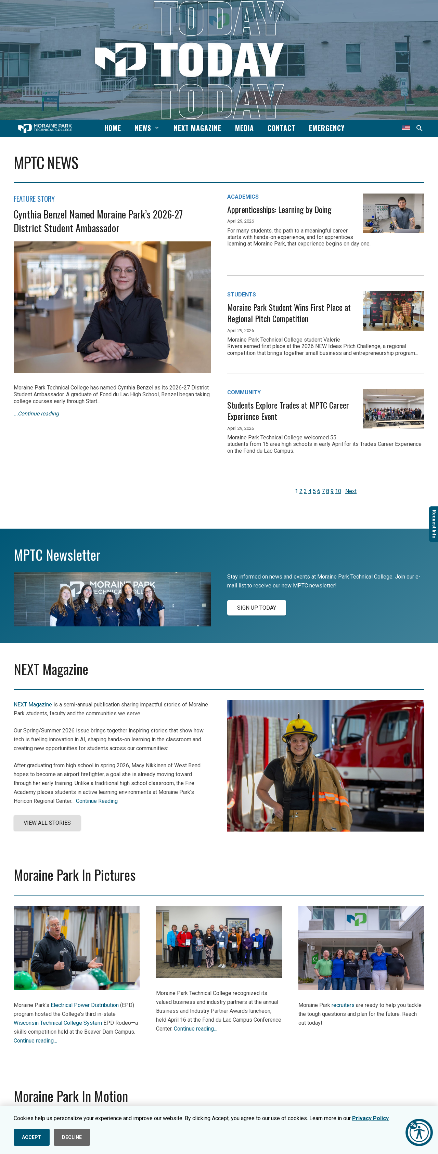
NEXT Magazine (33, 704)
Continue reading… (35, 1040)
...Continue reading (36, 413)
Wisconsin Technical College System (58, 1023)
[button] (155, 127)
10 (338, 491)
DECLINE (72, 1137)
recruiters (343, 1005)
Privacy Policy (370, 1118)
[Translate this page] (406, 128)
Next (351, 491)
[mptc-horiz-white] (45, 128)
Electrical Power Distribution (85, 1005)
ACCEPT (31, 1137)
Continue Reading (97, 801)
